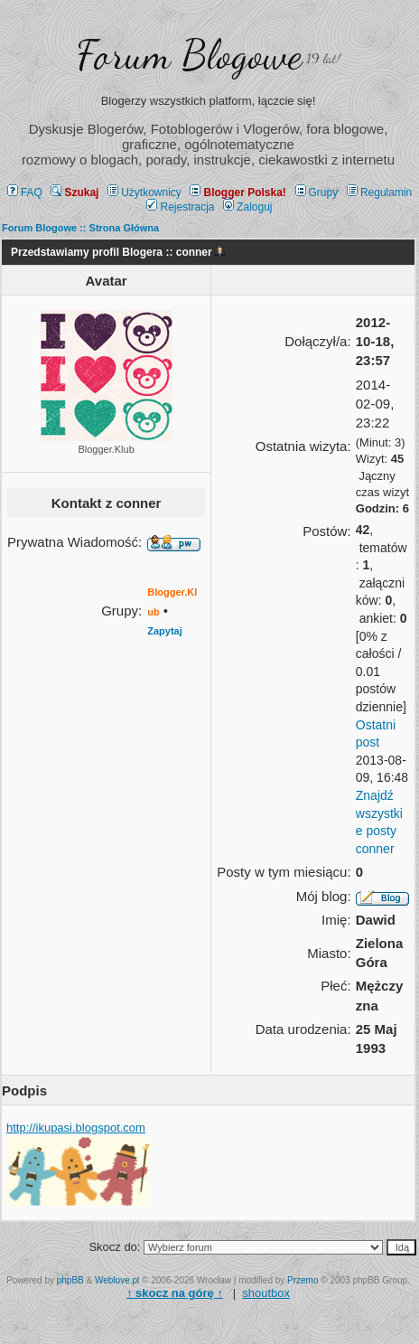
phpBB (70, 1280)
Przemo (302, 1280)
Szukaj (74, 192)
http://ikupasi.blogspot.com (75, 1127)
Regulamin (379, 192)
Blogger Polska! (237, 192)
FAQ (24, 192)
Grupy (317, 192)
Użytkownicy (144, 192)
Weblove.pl (117, 1280)
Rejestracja (180, 207)
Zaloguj (247, 207)
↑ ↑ (174, 1293)
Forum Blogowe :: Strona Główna (80, 227)
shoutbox (266, 1293)
